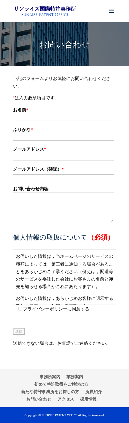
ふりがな (23, 129)
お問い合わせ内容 (30, 188)
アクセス (65, 398)
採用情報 (88, 398)
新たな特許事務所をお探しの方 (50, 391)
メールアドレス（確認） (38, 169)
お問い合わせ (38, 398)
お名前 (21, 110)
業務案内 (74, 376)
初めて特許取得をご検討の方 (61, 384)
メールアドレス (29, 149)
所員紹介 (93, 391)
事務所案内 (50, 376)
